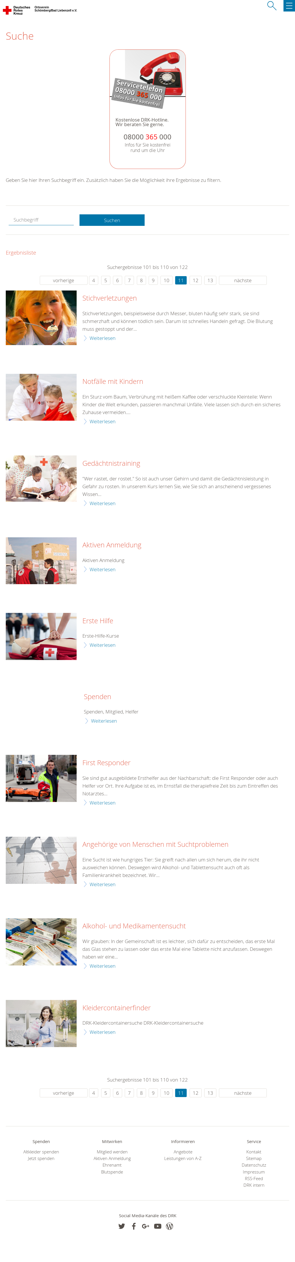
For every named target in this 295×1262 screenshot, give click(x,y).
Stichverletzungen (109, 298)
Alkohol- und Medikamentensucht (134, 926)
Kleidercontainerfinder (116, 1008)
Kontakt (253, 1152)
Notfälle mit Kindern (112, 381)
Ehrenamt (112, 1165)
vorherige (63, 280)
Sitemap (254, 1158)
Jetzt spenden (41, 1158)
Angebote (183, 1152)
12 (195, 280)
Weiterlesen (103, 338)
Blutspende (112, 1172)
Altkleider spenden (41, 1152)
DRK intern (253, 1185)
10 (166, 280)
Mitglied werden (112, 1152)
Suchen (112, 220)
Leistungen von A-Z (183, 1158)
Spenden (97, 696)
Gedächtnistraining (111, 463)
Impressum (254, 1172)
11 (181, 280)
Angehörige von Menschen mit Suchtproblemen (155, 844)
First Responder (106, 763)
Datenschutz (254, 1165)
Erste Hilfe (97, 621)
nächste (242, 280)
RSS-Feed (254, 1178)
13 (210, 280)
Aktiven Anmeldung (111, 545)
